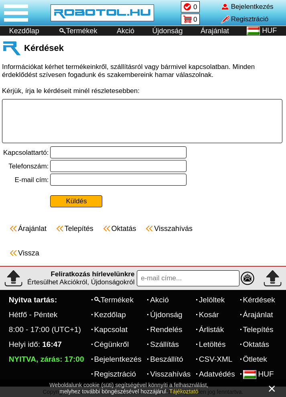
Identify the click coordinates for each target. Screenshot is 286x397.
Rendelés (166, 329)
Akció (125, 31)
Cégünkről (111, 344)
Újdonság (167, 31)
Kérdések (259, 300)
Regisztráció (115, 374)
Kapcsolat (111, 329)
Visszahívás (170, 374)
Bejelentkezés (118, 359)
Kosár (209, 314)
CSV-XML (215, 359)
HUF (258, 374)
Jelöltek (212, 300)
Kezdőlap (24, 31)
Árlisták (211, 329)
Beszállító (166, 359)
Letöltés (212, 344)
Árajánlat (215, 31)
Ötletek (255, 359)
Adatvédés (217, 374)
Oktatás (256, 344)
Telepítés (258, 329)
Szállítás (164, 344)
